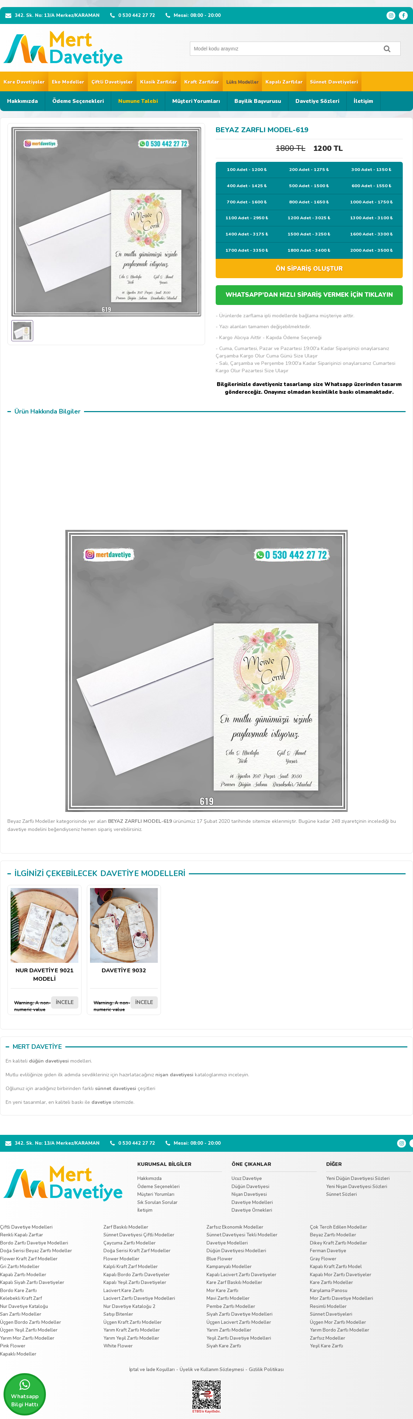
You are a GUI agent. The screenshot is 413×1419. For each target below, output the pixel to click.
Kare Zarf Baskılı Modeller (234, 1282)
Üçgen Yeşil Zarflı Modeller (29, 1330)
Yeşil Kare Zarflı (326, 1346)
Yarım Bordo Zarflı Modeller (339, 1330)
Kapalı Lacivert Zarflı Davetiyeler (241, 1275)
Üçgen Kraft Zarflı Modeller (132, 1322)
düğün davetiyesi (49, 1061)
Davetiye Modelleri (252, 1202)
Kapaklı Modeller (18, 1354)
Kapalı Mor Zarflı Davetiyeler (340, 1275)
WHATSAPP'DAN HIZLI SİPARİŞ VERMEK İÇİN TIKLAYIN (309, 295)
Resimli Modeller (328, 1306)
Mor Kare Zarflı (222, 1291)
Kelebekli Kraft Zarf (21, 1298)
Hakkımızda (22, 101)
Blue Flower (219, 1259)
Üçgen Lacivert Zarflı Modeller (238, 1322)
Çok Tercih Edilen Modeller (338, 1227)
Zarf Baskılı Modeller (125, 1227)
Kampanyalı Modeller (229, 1267)
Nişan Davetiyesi (249, 1194)
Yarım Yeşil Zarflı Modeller (131, 1338)
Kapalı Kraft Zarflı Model (336, 1267)
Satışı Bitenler (118, 1314)
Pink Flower (12, 1346)
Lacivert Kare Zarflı (123, 1291)
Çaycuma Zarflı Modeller (129, 1243)
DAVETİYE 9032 (124, 931)
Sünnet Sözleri (341, 1194)
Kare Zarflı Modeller (331, 1282)
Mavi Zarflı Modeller (228, 1298)
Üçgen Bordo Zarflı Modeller (30, 1322)
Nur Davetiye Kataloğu (24, 1306)
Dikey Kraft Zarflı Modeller (338, 1243)
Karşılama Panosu (328, 1291)
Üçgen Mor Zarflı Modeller (338, 1322)
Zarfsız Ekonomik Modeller (234, 1227)
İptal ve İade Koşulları (152, 1369)
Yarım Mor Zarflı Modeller (27, 1338)
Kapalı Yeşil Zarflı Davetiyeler (134, 1282)
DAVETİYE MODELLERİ (142, 873)
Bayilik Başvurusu (257, 101)
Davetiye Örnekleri (252, 1210)
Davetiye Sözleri (317, 101)
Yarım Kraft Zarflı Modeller (131, 1330)
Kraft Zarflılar (201, 82)
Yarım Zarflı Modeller (228, 1330)
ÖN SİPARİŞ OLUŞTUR (309, 269)
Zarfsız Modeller (327, 1338)
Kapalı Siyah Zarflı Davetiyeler (32, 1282)
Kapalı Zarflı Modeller (23, 1275)
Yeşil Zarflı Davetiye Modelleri (238, 1338)
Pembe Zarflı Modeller (230, 1306)
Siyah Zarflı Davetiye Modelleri (239, 1314)
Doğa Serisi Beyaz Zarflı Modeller (36, 1251)
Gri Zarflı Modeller (20, 1267)
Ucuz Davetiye (247, 1178)
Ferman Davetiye (328, 1251)
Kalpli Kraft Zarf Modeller (130, 1267)
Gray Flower (323, 1259)
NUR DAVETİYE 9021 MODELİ (44, 935)
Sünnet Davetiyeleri (334, 82)
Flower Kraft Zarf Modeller (29, 1259)
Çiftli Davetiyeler (112, 82)
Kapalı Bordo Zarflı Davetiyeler (136, 1275)
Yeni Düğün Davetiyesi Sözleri (358, 1178)
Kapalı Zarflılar (284, 82)
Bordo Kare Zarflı (18, 1291)
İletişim (363, 101)
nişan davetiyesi (174, 1074)
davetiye (101, 1102)
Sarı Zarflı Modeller (20, 1314)
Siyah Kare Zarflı (223, 1346)
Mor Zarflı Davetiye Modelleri (341, 1298)
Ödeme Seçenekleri (78, 101)
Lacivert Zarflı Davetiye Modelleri (139, 1298)
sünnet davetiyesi (115, 1088)
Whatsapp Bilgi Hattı (25, 1393)
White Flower (118, 1346)
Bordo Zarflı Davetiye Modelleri (34, 1243)
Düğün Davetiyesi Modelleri (236, 1251)
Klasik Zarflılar (158, 82)
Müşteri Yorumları (196, 101)
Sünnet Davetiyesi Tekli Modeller (241, 1235)
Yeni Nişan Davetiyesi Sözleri (356, 1186)
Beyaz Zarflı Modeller (333, 1235)
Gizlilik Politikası (266, 1369)
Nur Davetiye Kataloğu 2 (129, 1306)
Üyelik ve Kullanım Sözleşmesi (212, 1369)
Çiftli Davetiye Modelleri (26, 1227)
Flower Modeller (121, 1259)
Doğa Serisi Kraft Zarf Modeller (136, 1251)
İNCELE (65, 1002)
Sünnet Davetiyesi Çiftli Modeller (138, 1235)
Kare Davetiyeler (24, 82)
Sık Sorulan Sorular (157, 1202)
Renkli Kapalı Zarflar (21, 1235)
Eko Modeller (68, 82)
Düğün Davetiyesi (250, 1186)
